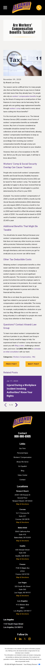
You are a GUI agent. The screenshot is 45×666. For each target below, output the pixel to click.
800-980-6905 (22, 436)
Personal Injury (22, 453)
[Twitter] (25, 639)
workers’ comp (15, 108)
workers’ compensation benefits (24, 96)
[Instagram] (29, 639)
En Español (22, 466)
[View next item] (16, 405)
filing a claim (19, 346)
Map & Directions (22, 504)
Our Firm (22, 448)
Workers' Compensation (22, 457)
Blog (22, 471)
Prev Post (11, 364)
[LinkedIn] (20, 639)
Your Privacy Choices (32, 664)
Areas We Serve (22, 462)
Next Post (33, 364)
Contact (22, 480)
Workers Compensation (22, 357)
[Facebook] (15, 639)
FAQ (33, 357)
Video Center (22, 475)
